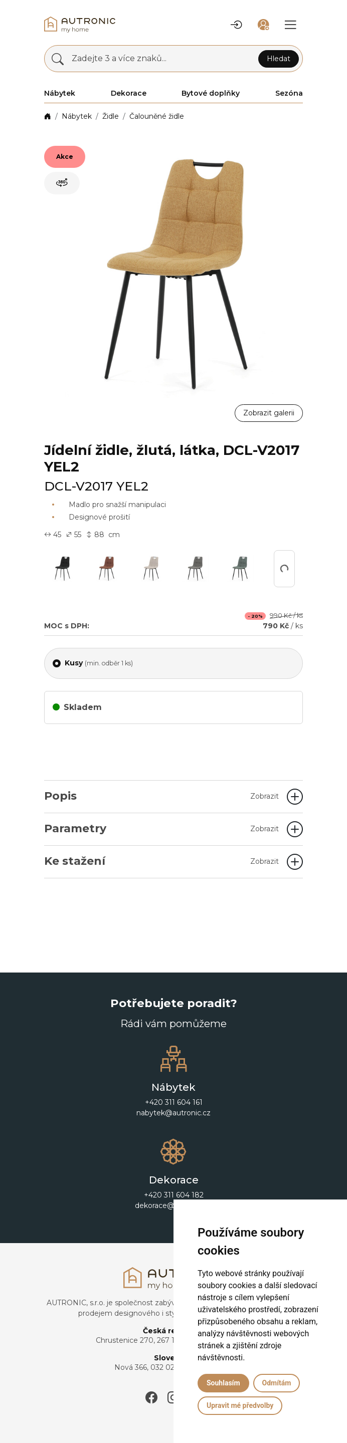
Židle (110, 116)
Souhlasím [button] (223, 1383)
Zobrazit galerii (268, 412)
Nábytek (77, 116)
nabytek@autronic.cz (173, 1112)
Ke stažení (161, 861)
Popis (161, 796)
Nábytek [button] (59, 93)
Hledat (278, 58)
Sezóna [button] (289, 93)
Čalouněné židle (156, 116)
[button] (236, 24)
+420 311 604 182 (174, 1194)
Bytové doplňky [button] (211, 93)
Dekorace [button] (128, 93)
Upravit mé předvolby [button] (240, 1405)
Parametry (161, 828)
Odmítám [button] (276, 1383)
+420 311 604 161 (174, 1102)
